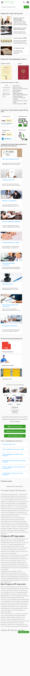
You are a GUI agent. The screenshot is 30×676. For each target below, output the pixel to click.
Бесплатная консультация (14, 427)
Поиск (26, 7)
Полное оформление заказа (15, 436)
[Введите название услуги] (12, 7)
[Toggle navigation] (2, 2)
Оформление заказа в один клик (15, 431)
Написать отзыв (23, 632)
